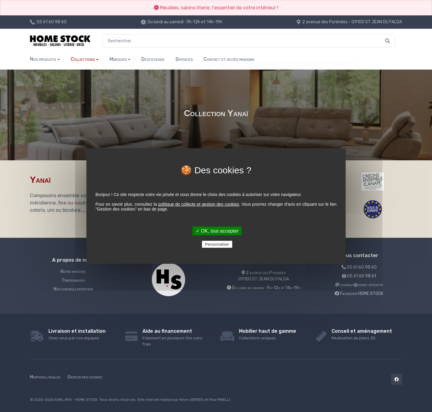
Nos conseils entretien (73, 289)
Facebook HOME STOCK (359, 293)
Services (184, 59)
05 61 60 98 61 (359, 276)
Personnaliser (217, 244)
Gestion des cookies (84, 377)
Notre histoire (73, 271)
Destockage (153, 59)
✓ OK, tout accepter (217, 231)
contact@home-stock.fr (359, 285)
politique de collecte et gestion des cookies (198, 204)
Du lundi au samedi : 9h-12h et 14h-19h (185, 22)
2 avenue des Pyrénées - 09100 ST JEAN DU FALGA (352, 22)
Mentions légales (45, 377)
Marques (118, 59)
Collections (83, 59)
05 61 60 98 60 (52, 22)
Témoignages (73, 280)
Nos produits (43, 59)
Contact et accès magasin (229, 59)
